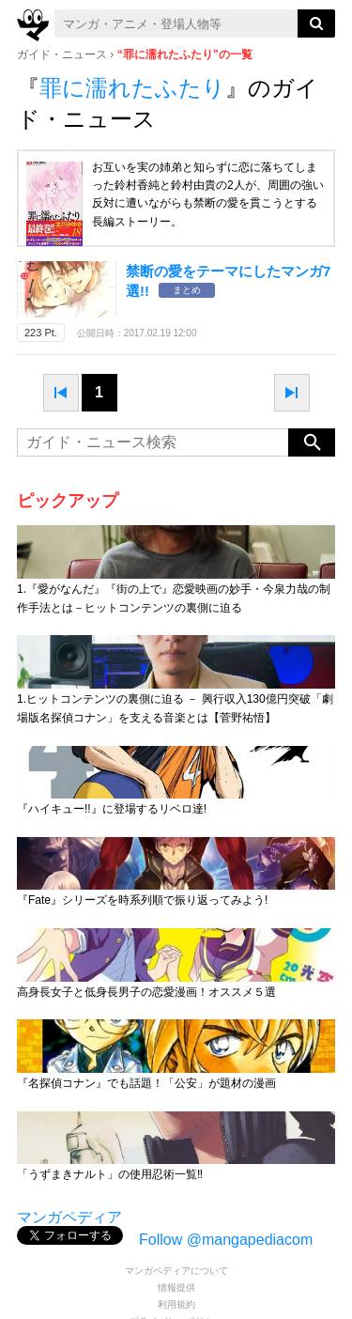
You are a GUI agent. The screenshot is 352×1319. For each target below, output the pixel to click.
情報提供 (176, 1287)
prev (61, 392)
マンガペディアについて (176, 1270)
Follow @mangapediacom (226, 1240)
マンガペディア (69, 1217)
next (292, 392)
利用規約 (176, 1304)
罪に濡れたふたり (132, 88)
